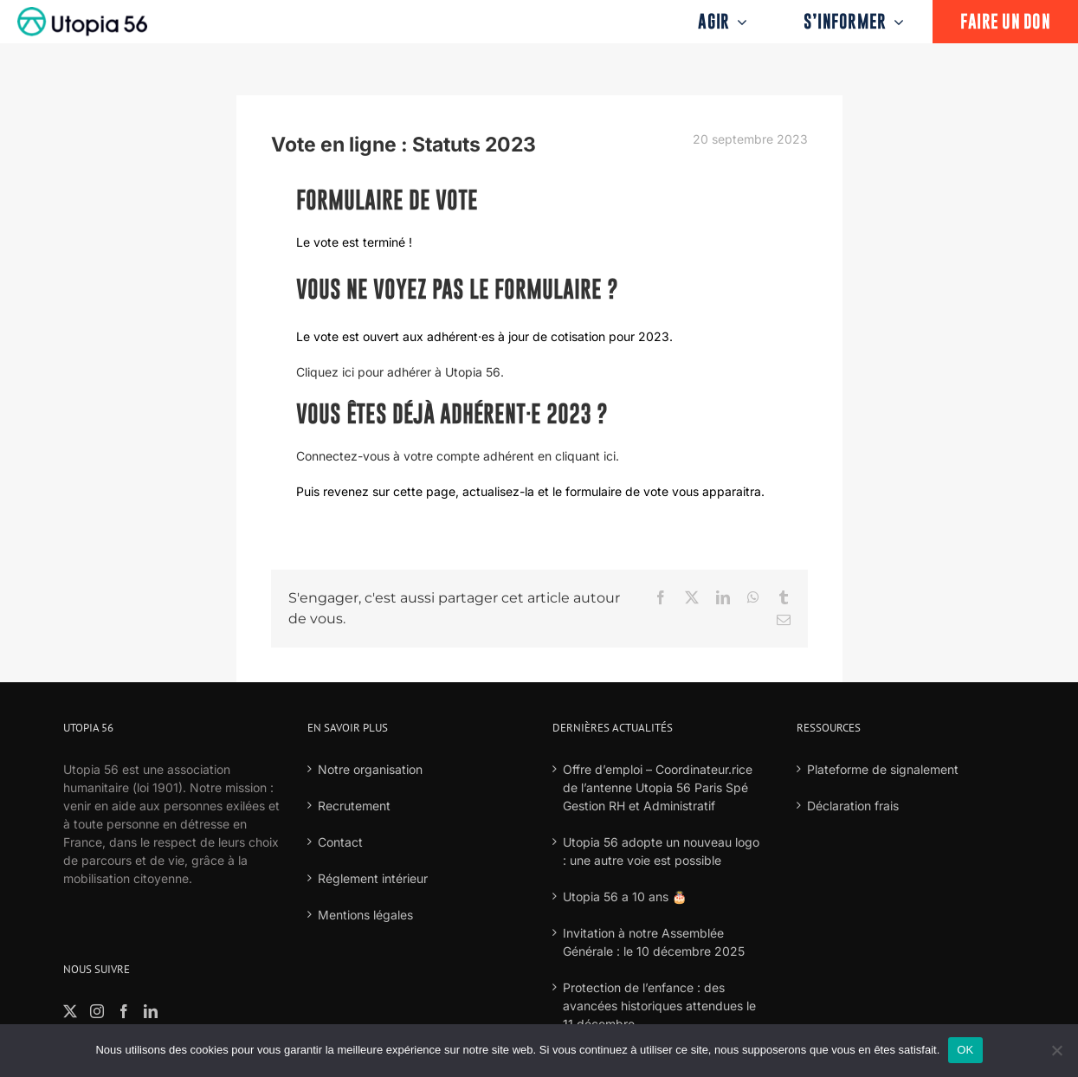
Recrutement (354, 805)
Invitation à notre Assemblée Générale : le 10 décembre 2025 (654, 941)
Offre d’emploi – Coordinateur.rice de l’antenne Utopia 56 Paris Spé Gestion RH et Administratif (657, 787)
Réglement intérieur (373, 878)
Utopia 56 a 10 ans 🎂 (625, 896)
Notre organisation (370, 769)
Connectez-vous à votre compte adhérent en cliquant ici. (457, 455)
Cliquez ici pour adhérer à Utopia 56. (400, 371)
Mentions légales (365, 914)
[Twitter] (70, 1011)
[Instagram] (97, 1011)
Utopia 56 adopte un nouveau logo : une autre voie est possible (661, 851)
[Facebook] (124, 1011)
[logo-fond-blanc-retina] (82, 12)
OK (965, 1049)
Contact (340, 842)
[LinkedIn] (151, 1011)
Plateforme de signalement (883, 769)
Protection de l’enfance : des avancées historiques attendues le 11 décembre (659, 1005)
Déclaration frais (853, 805)
